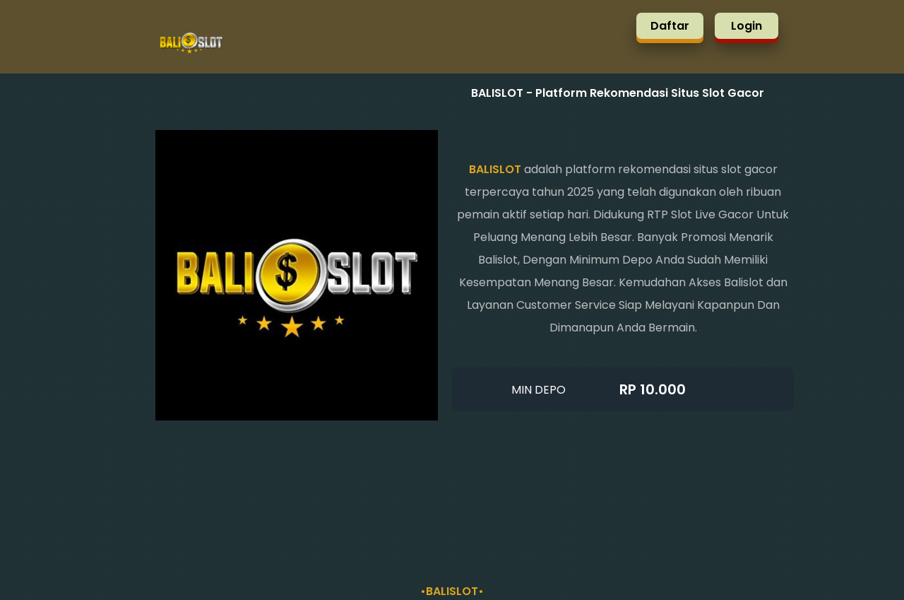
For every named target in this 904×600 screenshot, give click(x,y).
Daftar (669, 26)
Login (746, 26)
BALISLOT (495, 169)
